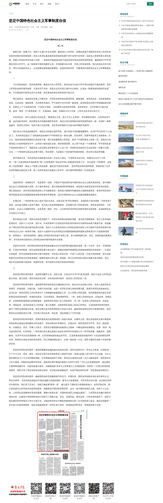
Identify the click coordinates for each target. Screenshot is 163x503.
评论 (34, 4)
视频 (49, 4)
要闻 (27, 4)
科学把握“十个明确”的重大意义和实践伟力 (137, 262)
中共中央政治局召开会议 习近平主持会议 (137, 21)
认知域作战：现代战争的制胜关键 (133, 271)
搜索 (150, 4)
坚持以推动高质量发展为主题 (132, 257)
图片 (42, 4)
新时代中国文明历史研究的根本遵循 (134, 266)
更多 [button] (57, 4)
